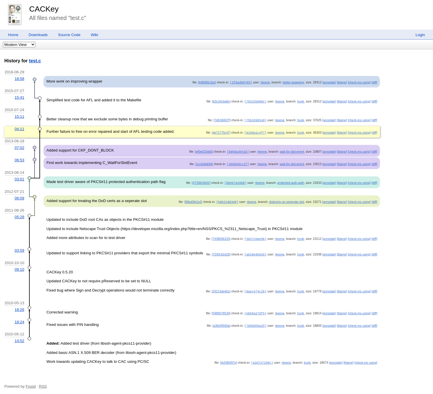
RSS (43, 383)
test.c (35, 60)
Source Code (69, 35)
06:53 (19, 158)
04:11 (19, 128)
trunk (300, 101)
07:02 (19, 146)
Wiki (94, 35)
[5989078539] (221, 310)
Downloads (38, 35)
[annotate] (329, 82)
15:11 (19, 116)
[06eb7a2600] (235, 181)
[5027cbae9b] (255, 236)
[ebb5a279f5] (255, 311)
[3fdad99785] (241, 82)
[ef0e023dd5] (204, 150)
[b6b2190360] (227, 200)
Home (13, 35)
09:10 (19, 267)
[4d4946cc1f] (238, 162)
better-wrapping (293, 82)
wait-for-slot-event (292, 150)
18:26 (19, 307)
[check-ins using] (359, 82)
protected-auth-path (290, 181)
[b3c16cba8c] (221, 101)
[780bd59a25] (255, 323)
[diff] (374, 82)
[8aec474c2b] (255, 289)
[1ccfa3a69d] (204, 162)
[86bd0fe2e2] (193, 199)
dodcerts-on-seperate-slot (286, 199)
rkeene (265, 82)
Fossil (31, 383)
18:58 (19, 78)
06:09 (19, 196)
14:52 (19, 337)
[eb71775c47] (221, 131)
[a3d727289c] (262, 359)
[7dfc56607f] (221, 119)
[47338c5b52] (201, 181)
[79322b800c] (255, 101)
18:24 (19, 319)
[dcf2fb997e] (228, 359)
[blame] (342, 82)
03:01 (19, 177)
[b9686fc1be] (207, 82)
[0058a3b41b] (238, 150)
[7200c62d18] (221, 252)
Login (420, 35)
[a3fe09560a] (221, 322)
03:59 (19, 248)
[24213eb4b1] (221, 288)
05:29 (19, 214)
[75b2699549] (255, 119)
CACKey (43, 9)
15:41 (19, 97)
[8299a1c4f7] (255, 132)
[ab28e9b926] (255, 252)
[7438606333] (221, 236)
